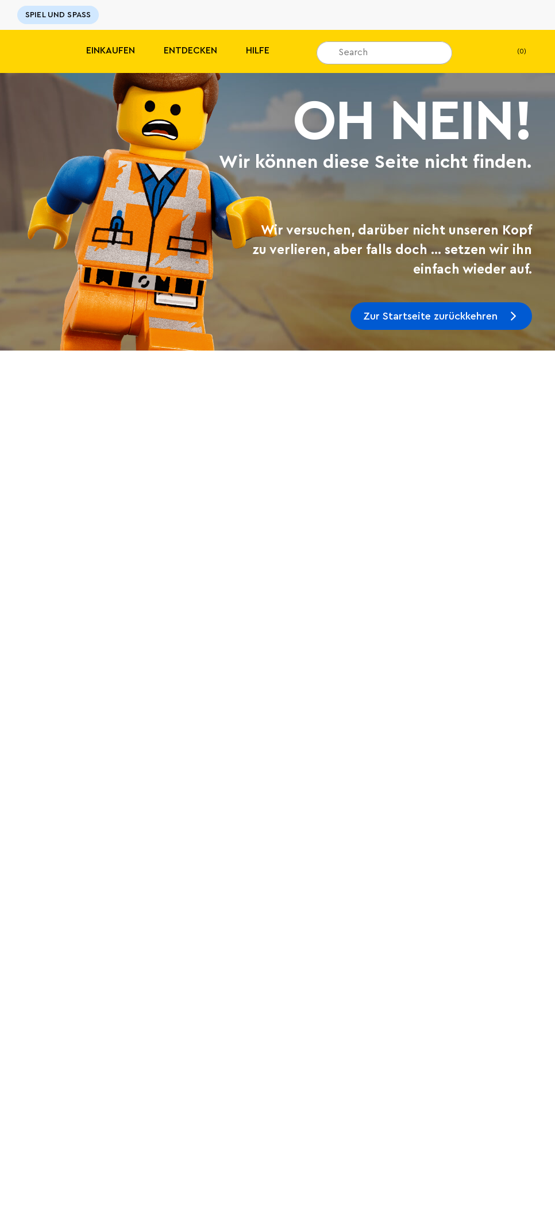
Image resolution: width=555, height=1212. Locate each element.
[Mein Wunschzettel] (479, 52)
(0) (512, 52)
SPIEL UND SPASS (58, 15)
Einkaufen (110, 50)
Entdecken (190, 50)
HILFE (257, 50)
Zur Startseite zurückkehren (430, 316)
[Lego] (33, 51)
